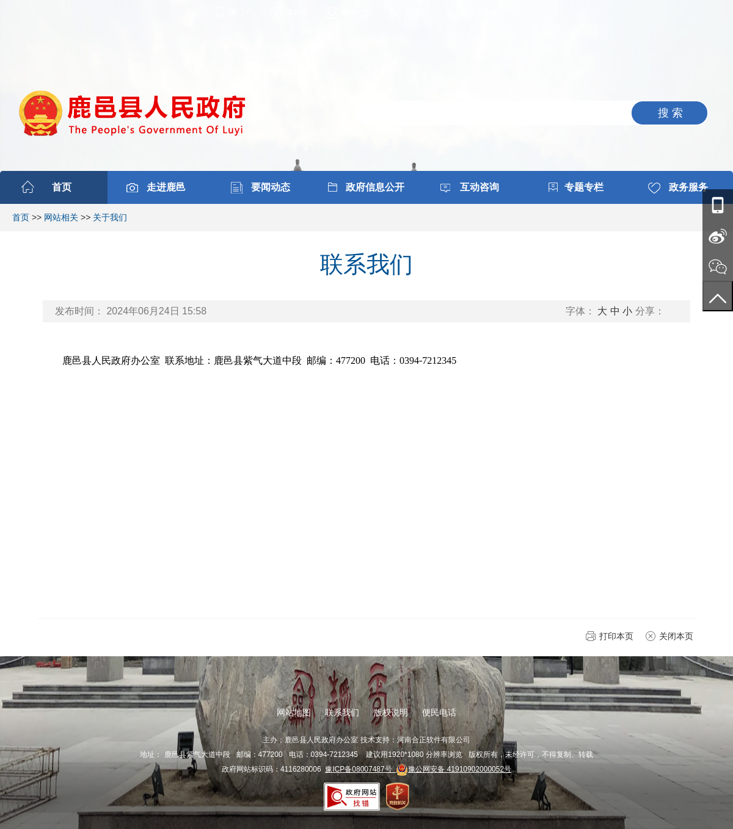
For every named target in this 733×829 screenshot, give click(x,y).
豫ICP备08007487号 (360, 769)
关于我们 (110, 217)
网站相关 (61, 217)
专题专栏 (584, 187)
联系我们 (342, 712)
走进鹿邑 (166, 187)
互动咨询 (479, 187)
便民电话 (439, 712)
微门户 (241, 12)
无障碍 (415, 12)
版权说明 (391, 712)
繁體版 (297, 12)
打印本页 (616, 636)
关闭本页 (676, 636)
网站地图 (356, 12)
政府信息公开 (375, 187)
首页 (61, 187)
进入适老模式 (483, 12)
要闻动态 (270, 187)
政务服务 (688, 187)
